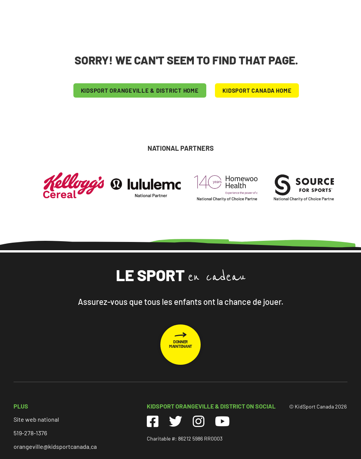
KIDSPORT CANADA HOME (256, 90)
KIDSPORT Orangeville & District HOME (140, 90)
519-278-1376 (30, 432)
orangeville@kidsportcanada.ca (55, 446)
